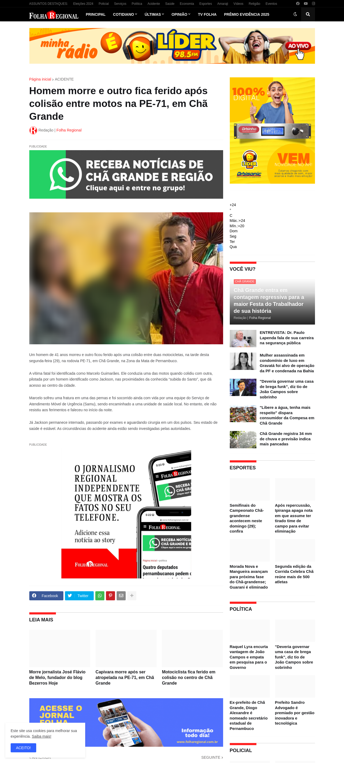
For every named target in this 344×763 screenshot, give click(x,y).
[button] (295, 14)
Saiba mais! (41, 736)
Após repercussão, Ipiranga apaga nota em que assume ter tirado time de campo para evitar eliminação (294, 518)
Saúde (170, 4)
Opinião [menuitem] (179, 14)
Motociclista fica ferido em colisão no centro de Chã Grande (188, 677)
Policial (104, 4)
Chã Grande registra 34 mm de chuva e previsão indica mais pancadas (286, 438)
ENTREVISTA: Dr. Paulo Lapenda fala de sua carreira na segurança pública (287, 337)
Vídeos (238, 4)
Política (137, 4)
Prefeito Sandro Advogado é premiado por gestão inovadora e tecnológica (294, 712)
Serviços (120, 4)
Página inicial (40, 79)
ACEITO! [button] (23, 748)
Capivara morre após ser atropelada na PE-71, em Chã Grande (125, 677)
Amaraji (222, 4)
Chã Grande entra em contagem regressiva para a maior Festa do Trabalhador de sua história (269, 300)
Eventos (271, 4)
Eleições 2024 (83, 4)
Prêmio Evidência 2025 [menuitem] (246, 14)
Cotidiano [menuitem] (123, 14)
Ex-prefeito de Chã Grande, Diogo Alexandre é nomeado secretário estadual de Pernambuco (249, 715)
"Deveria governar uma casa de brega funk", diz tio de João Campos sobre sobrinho (287, 389)
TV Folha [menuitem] (207, 14)
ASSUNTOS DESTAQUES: (48, 4)
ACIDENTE (64, 79)
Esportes (205, 4)
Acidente (154, 4)
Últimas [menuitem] (153, 14)
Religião (254, 4)
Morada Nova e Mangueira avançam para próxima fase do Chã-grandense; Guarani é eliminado (249, 576)
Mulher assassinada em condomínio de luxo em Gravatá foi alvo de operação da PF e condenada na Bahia (287, 363)
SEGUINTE (210, 757)
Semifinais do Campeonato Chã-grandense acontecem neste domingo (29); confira (247, 518)
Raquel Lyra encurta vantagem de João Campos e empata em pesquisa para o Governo (249, 657)
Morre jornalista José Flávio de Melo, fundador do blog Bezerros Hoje (57, 677)
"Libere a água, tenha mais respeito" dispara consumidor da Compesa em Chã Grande (287, 415)
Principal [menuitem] (95, 14)
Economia (187, 4)
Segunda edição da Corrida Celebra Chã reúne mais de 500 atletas (294, 574)
